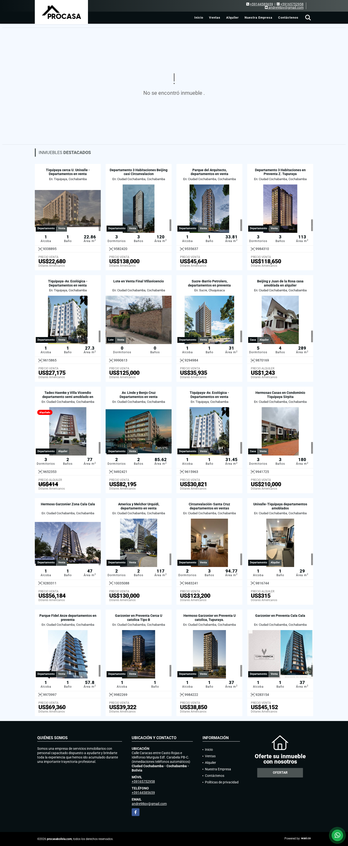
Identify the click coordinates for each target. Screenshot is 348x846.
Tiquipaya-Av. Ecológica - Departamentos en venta (67, 283)
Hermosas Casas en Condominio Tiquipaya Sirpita (280, 395)
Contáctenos (288, 17)
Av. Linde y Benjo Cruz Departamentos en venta (139, 395)
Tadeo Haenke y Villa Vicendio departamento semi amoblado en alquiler (67, 397)
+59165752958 (292, 4)
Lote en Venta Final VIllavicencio (138, 281)
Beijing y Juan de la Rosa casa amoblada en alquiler (280, 283)
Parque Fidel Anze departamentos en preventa (67, 618)
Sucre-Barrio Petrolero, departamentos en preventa (209, 283)
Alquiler (232, 17)
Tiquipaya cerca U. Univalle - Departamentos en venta (68, 172)
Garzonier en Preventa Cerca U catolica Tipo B (138, 618)
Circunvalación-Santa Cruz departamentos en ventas (209, 506)
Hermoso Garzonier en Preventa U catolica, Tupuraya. (209, 618)
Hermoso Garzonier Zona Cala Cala (68, 504)
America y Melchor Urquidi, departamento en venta (138, 506)
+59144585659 (261, 4)
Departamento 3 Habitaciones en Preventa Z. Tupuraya (280, 172)
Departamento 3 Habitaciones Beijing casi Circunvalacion (138, 172)
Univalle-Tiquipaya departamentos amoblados (280, 506)
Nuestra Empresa (258, 17)
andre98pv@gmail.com (149, 804)
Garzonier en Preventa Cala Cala (280, 616)
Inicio (198, 17)
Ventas (214, 17)
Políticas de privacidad (222, 782)
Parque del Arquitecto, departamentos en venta (209, 172)
